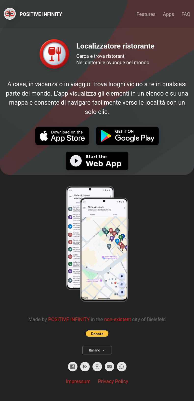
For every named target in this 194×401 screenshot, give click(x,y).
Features (146, 14)
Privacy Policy (113, 381)
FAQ (185, 14)
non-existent (117, 319)
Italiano (97, 350)
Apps (168, 14)
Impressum (78, 381)
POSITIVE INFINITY (69, 319)
